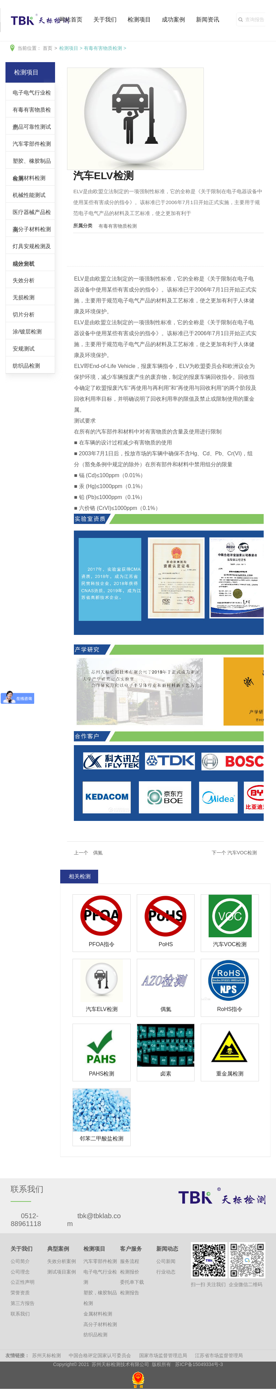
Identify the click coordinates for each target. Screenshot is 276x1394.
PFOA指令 (102, 944)
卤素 (165, 1074)
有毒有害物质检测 (103, 48)
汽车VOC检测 (230, 944)
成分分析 (24, 263)
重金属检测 (230, 1074)
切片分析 (24, 314)
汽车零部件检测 (32, 144)
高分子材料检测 (32, 229)
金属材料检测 (29, 178)
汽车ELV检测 (102, 1009)
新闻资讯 (207, 19)
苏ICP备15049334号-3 (199, 1364)
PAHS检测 (101, 1074)
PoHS (166, 944)
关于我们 (105, 19)
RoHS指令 (230, 1009)
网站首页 (70, 19)
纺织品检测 (26, 365)
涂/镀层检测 (27, 331)
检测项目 (139, 19)
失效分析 (24, 280)
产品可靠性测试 (32, 127)
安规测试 (24, 348)
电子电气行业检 (32, 92)
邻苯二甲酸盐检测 (101, 1138)
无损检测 (24, 297)
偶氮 (165, 1009)
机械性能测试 (29, 195)
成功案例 (173, 19)
